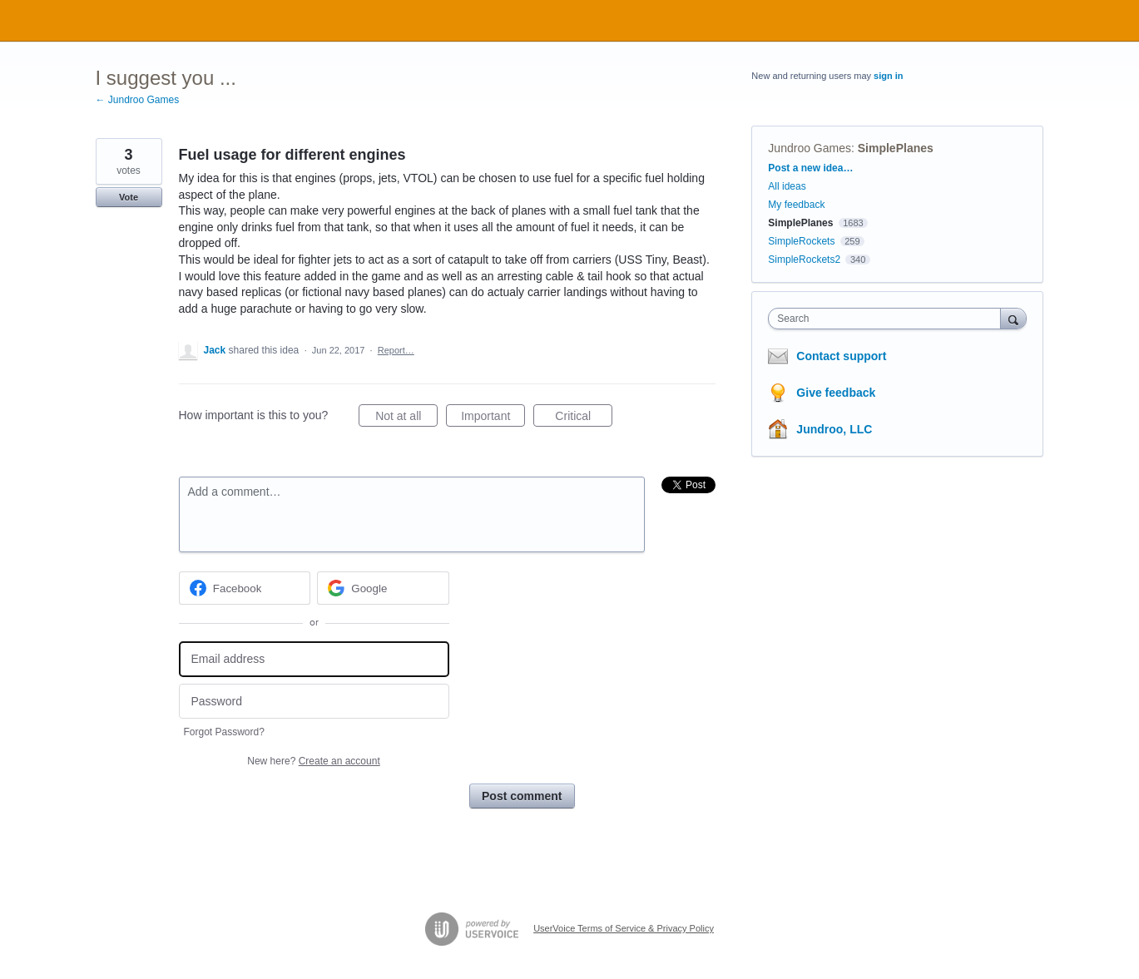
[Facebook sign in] (245, 588)
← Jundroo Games (138, 100)
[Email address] (314, 659)
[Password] (314, 701)
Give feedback (835, 392)
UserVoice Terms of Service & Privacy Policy (623, 928)
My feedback (796, 204)
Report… (396, 350)
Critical (583, 418)
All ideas (786, 186)
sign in (888, 76)
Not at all (406, 418)
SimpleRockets (801, 241)
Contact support (841, 356)
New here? (313, 761)
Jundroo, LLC (834, 429)
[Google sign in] (383, 588)
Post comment (522, 796)
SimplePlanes (895, 148)
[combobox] (888, 318)
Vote (128, 197)
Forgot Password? (224, 732)
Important (493, 418)
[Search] (1013, 318)
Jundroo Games (809, 148)
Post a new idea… (810, 168)
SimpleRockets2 (804, 259)
